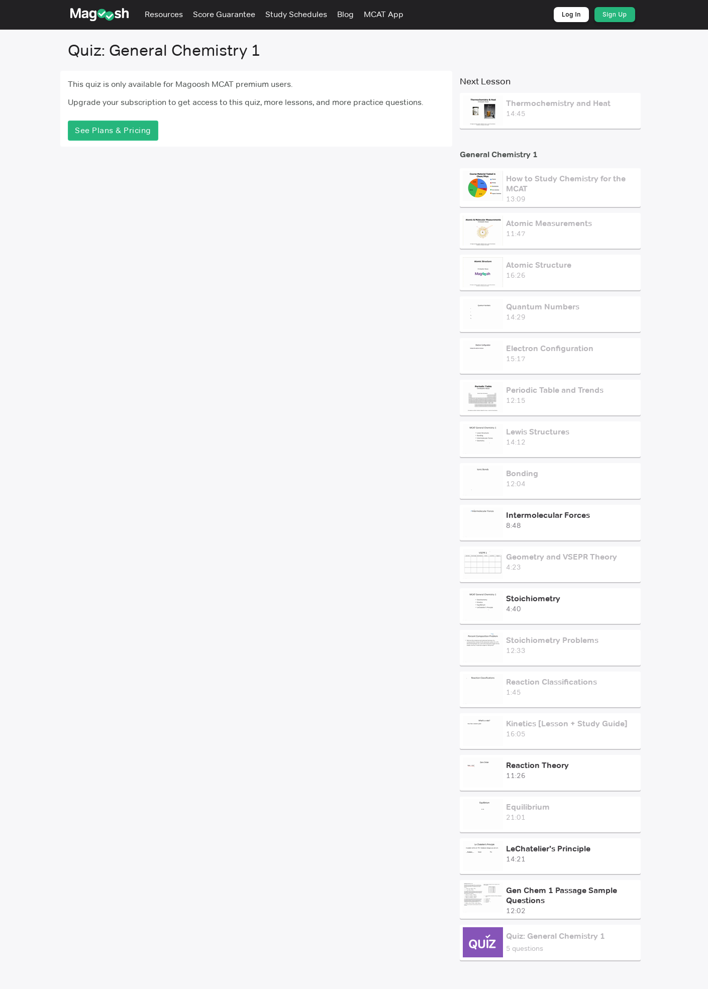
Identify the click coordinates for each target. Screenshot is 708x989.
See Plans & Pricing (113, 130)
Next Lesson (485, 81)
